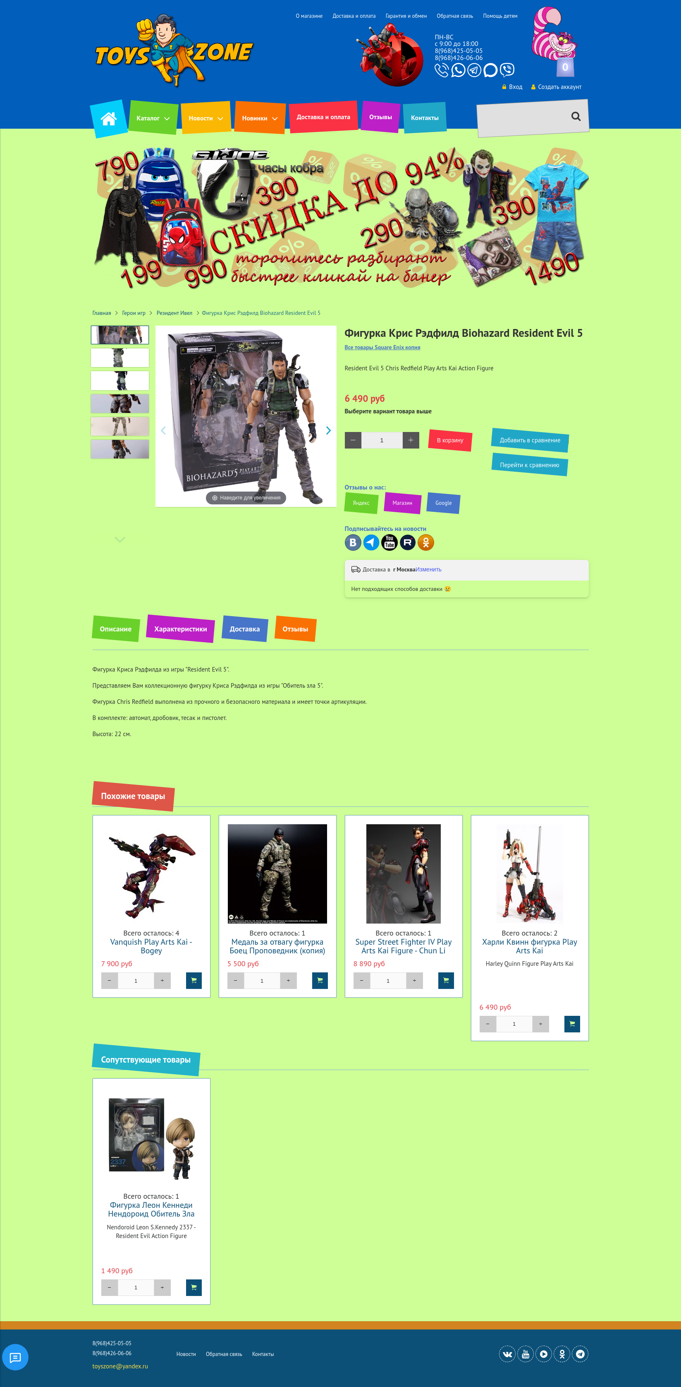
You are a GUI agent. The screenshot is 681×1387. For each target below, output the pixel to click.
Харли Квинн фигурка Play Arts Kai (529, 946)
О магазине (309, 15)
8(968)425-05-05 (459, 50)
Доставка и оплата (353, 15)
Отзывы (380, 117)
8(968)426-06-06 (459, 57)
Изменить (429, 569)
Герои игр (134, 313)
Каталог (148, 118)
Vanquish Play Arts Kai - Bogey (151, 946)
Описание (116, 629)
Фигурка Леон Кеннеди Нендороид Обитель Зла (151, 1209)
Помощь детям (500, 15)
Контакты (425, 117)
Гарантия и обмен (406, 15)
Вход (512, 87)
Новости (201, 118)
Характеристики (180, 629)
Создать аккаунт (556, 87)
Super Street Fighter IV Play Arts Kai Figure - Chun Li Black (404, 950)
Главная (102, 313)
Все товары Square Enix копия (383, 347)
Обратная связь (455, 15)
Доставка (245, 629)
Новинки (255, 118)
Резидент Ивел (175, 313)
